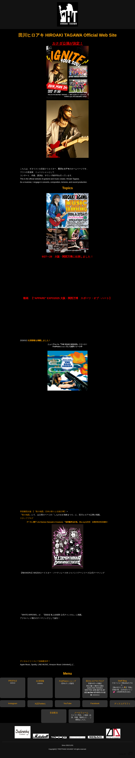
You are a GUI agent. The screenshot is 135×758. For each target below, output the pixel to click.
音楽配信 (54, 713)
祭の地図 (26, 515)
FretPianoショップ (67, 681)
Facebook (94, 703)
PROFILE (12, 681)
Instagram (12, 703)
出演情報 (40, 681)
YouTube (67, 703)
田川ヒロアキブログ (95, 681)
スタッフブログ (26, 518)
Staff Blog (122, 681)
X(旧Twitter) (40, 704)
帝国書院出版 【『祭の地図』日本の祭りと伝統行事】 (43, 511)
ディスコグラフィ (122, 704)
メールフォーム (81, 713)
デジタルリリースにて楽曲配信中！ (35, 661)
